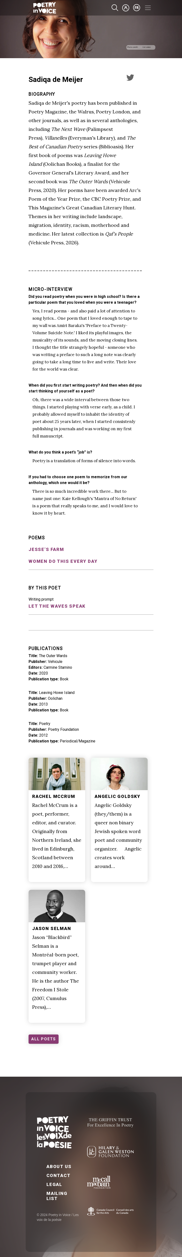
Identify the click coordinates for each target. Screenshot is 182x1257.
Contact (58, 1175)
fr (136, 7)
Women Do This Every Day (63, 561)
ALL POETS (43, 1039)
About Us (58, 1166)
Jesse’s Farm (46, 549)
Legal (54, 1184)
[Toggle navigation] (147, 7)
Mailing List (57, 1196)
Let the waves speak (57, 606)
